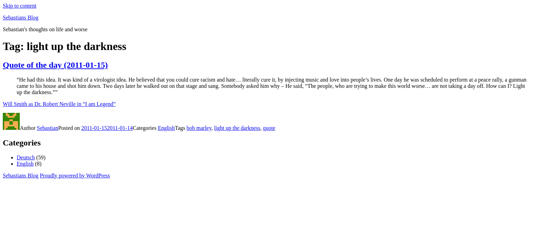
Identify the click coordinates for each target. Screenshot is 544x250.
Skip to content (19, 6)
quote (269, 128)
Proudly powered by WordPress (75, 175)
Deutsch (26, 157)
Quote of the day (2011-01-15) (55, 64)
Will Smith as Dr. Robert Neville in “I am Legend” (59, 104)
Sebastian (47, 128)
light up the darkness (237, 128)
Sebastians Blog (21, 17)
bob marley (199, 128)
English (166, 128)
